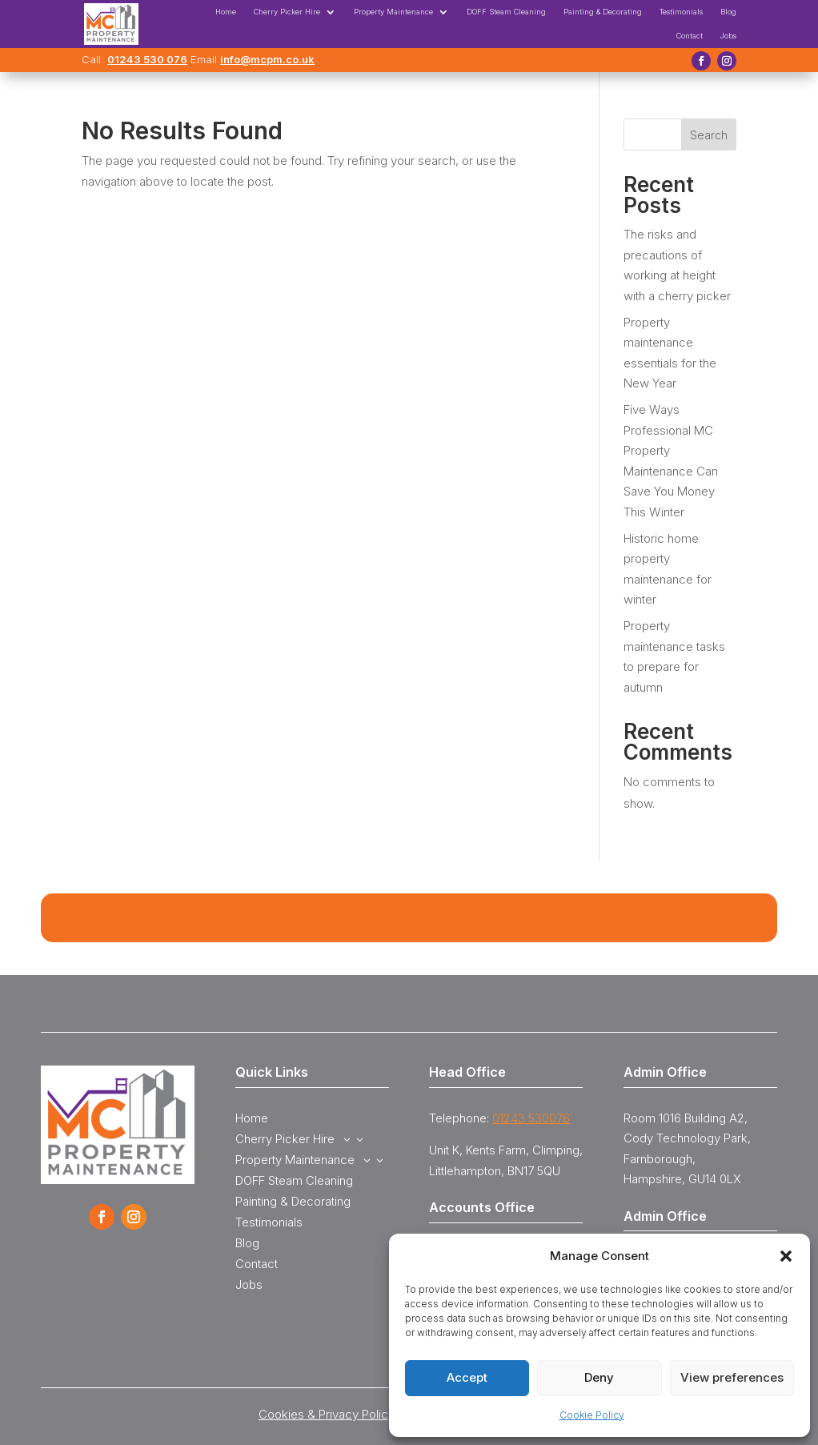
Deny (599, 1377)
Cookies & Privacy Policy (327, 1414)
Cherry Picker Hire (287, 11)
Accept (467, 1377)
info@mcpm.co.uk (267, 59)
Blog (728, 11)
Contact (689, 35)
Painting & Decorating (602, 11)
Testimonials (681, 11)
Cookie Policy (591, 1415)
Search (709, 135)
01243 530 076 (147, 59)
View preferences (732, 1377)
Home (225, 11)
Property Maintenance (393, 11)
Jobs (728, 35)
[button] (786, 1256)
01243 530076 (531, 1118)
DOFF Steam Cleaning (506, 11)
